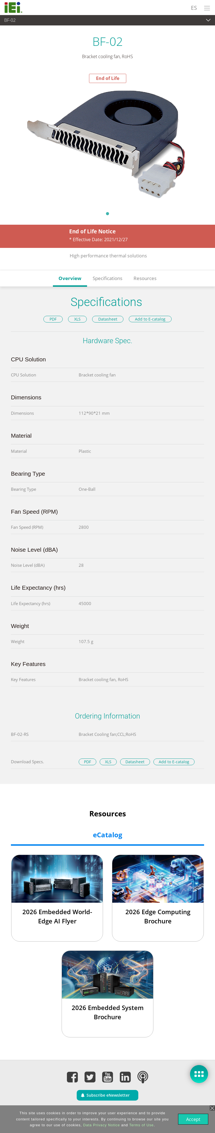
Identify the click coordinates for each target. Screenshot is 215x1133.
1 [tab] (107, 213)
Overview (70, 278)
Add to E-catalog (150, 319)
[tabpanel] (107, 145)
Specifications (107, 278)
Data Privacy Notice (101, 1125)
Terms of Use (141, 1125)
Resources (145, 278)
